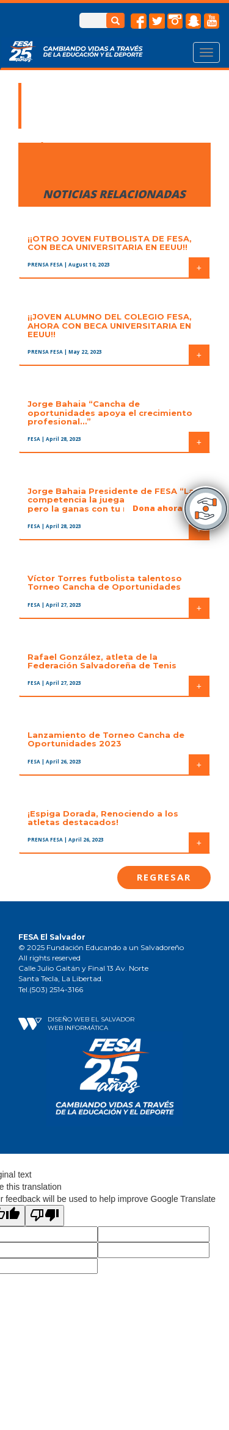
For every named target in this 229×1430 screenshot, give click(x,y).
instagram (175, 21)
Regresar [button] (164, 877)
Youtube (212, 21)
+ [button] (199, 268)
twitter (157, 21)
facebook (139, 21)
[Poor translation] (44, 1215)
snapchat (194, 21)
